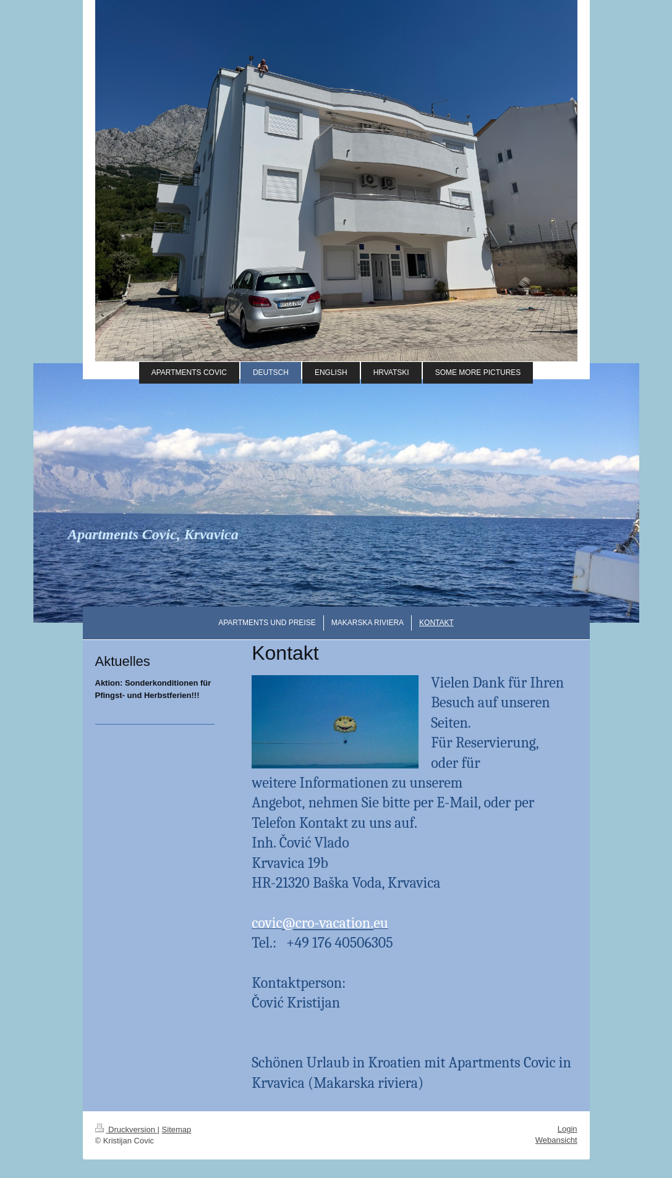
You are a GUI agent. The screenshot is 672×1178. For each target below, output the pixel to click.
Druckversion (126, 1129)
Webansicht (556, 1140)
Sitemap (177, 1129)
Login (567, 1129)
